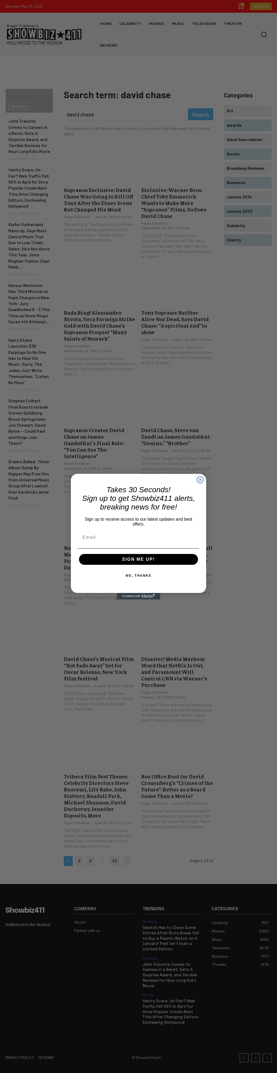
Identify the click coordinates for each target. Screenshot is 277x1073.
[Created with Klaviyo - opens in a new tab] (138, 596)
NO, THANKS (138, 576)
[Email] (138, 537)
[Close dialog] (200, 480)
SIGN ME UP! (138, 559)
